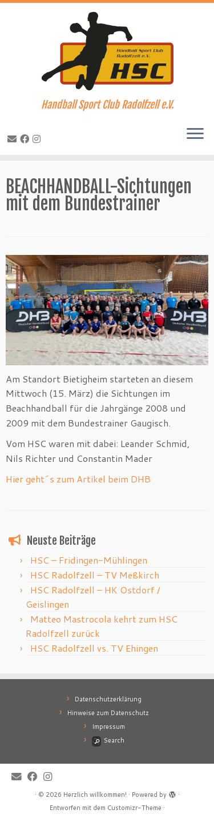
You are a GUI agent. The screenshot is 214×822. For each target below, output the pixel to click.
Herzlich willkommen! (95, 794)
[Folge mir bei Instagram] (38, 138)
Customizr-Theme (134, 807)
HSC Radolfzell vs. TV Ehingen (94, 648)
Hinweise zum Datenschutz (108, 712)
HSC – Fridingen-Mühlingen (88, 559)
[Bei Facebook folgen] (26, 138)
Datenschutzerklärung (108, 699)
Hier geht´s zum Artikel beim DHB (78, 478)
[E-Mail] (13, 138)
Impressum (108, 726)
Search (108, 740)
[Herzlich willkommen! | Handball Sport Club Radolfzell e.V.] (107, 51)
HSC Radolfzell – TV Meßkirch (94, 574)
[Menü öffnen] (195, 134)
